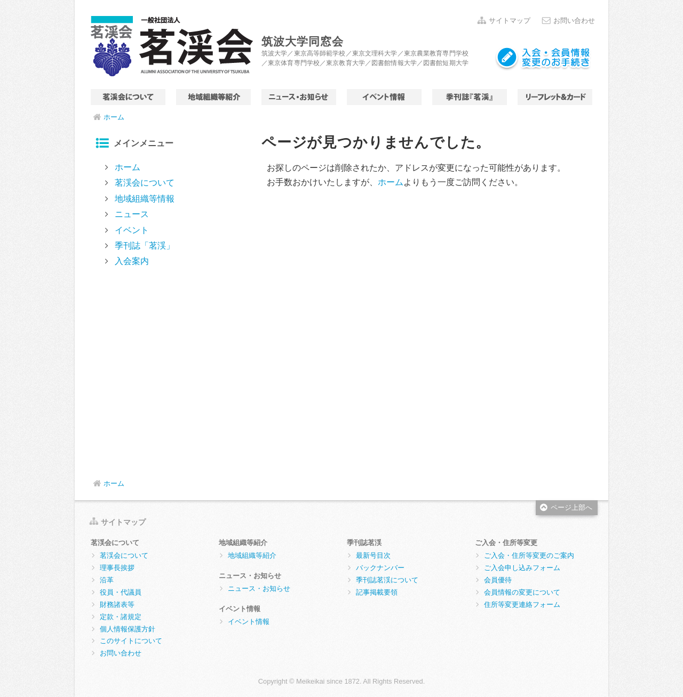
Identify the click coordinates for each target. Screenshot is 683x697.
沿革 (107, 580)
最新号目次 (373, 555)
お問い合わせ (574, 21)
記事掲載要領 (377, 592)
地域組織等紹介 (252, 555)
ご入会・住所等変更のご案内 (529, 555)
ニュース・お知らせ (298, 97)
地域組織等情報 (213, 97)
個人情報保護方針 (127, 629)
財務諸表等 (117, 604)
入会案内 (132, 261)
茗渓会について (128, 97)
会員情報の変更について (522, 592)
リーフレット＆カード (555, 97)
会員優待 (498, 580)
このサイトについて (131, 641)
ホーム (114, 117)
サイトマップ (509, 21)
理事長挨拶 (117, 568)
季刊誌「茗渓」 (469, 97)
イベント (384, 97)
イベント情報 (248, 622)
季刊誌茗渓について (387, 580)
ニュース (132, 214)
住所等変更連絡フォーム (522, 604)
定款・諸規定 (120, 617)
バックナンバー (380, 568)
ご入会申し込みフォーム (522, 568)
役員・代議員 (120, 592)
